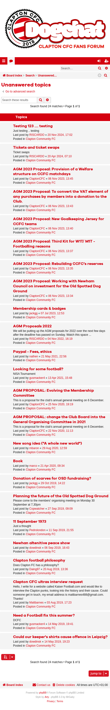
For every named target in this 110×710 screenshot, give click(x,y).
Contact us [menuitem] (41, 685)
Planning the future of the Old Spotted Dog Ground (60, 496)
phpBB (42, 692)
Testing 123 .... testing (33, 126)
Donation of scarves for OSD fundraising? (52, 478)
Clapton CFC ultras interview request (48, 582)
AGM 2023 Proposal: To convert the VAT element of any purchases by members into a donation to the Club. (60, 196)
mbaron (34, 448)
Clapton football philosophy (39, 560)
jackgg (33, 313)
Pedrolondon (37, 530)
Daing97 (34, 569)
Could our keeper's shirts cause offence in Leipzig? (60, 637)
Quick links (4, 62)
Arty (47, 697)
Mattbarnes (36, 602)
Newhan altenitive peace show (41, 543)
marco (33, 465)
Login (8, 68)
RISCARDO (36, 135)
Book (18, 461)
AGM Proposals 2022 (32, 326)
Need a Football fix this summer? (44, 615)
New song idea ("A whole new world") (47, 443)
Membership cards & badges (39, 308)
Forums (12, 62)
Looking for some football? (38, 369)
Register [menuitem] (107, 62)
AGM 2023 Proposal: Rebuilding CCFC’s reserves (58, 264)
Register (24, 68)
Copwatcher (37, 508)
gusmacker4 (37, 378)
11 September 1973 (29, 521)
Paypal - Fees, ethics (32, 352)
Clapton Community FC (40, 139)
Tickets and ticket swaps (36, 147)
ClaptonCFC (37, 178)
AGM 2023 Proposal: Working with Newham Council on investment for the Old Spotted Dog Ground (57, 286)
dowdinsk (35, 547)
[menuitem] (106, 75)
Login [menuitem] (100, 62)
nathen (33, 356)
